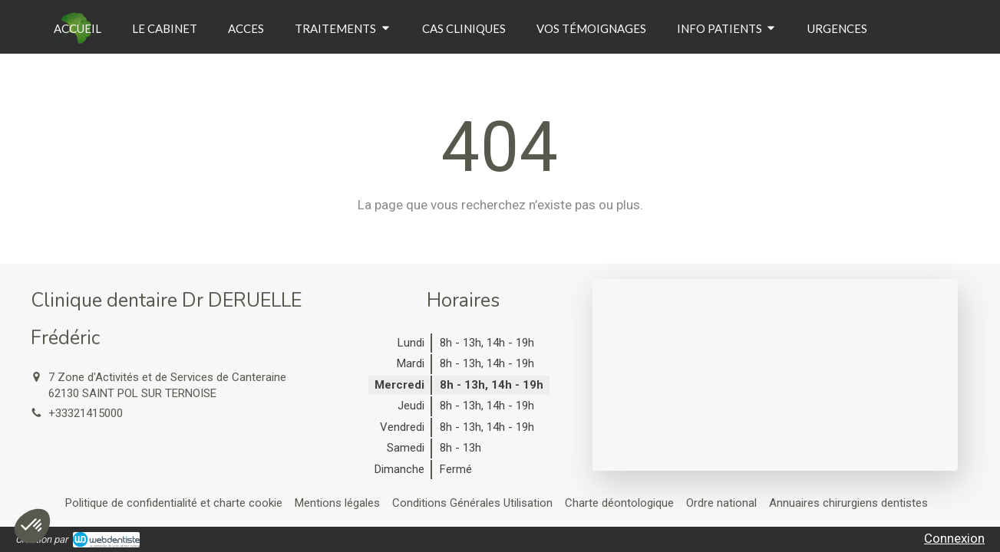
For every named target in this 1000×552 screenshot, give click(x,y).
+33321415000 (85, 413)
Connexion (954, 538)
